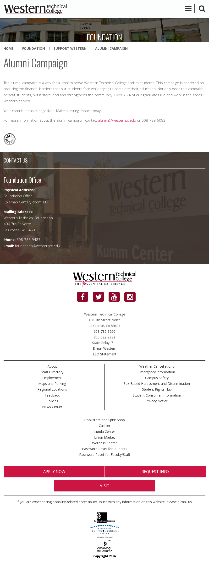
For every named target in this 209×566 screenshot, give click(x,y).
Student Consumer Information (157, 395)
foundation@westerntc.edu (37, 245)
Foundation (33, 48)
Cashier (104, 425)
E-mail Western (104, 348)
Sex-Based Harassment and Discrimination (157, 383)
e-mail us (185, 502)
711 (114, 342)
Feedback (52, 395)
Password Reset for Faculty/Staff (104, 454)
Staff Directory (52, 372)
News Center (52, 406)
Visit (105, 485)
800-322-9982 (104, 337)
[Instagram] (130, 297)
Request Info (155, 471)
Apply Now (54, 471)
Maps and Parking (52, 383)
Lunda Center (104, 431)
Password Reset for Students (104, 448)
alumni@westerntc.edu (117, 120)
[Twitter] (98, 297)
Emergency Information (156, 372)
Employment (52, 378)
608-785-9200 (104, 331)
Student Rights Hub (157, 389)
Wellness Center (104, 443)
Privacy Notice (157, 401)
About (52, 366)
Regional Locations (52, 389)
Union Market (104, 437)
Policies (52, 401)
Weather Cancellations (156, 366)
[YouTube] (114, 297)
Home (9, 48)
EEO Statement (104, 354)
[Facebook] (82, 297)
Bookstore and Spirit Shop (104, 420)
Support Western (70, 48)
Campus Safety (157, 378)
